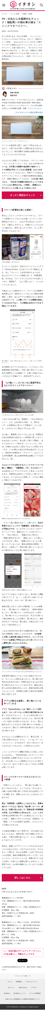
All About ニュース (20, 993)
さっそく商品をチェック (22, 195)
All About (7, 993)
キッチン (5, 14)
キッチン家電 (15, 14)
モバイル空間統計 (35, 993)
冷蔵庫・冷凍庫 (27, 14)
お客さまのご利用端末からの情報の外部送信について (22, 999)
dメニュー (11, 987)
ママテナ (34, 987)
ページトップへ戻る (23, 976)
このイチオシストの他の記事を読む (28, 112)
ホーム (10, 981)
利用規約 (19, 981)
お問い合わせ (22, 987)
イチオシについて (31, 981)
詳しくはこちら (22, 877)
